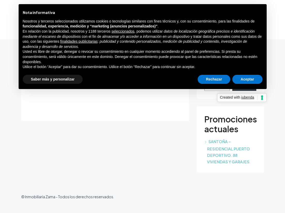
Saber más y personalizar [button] (53, 79)
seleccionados (122, 31)
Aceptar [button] (247, 79)
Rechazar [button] (214, 79)
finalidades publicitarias (79, 41)
